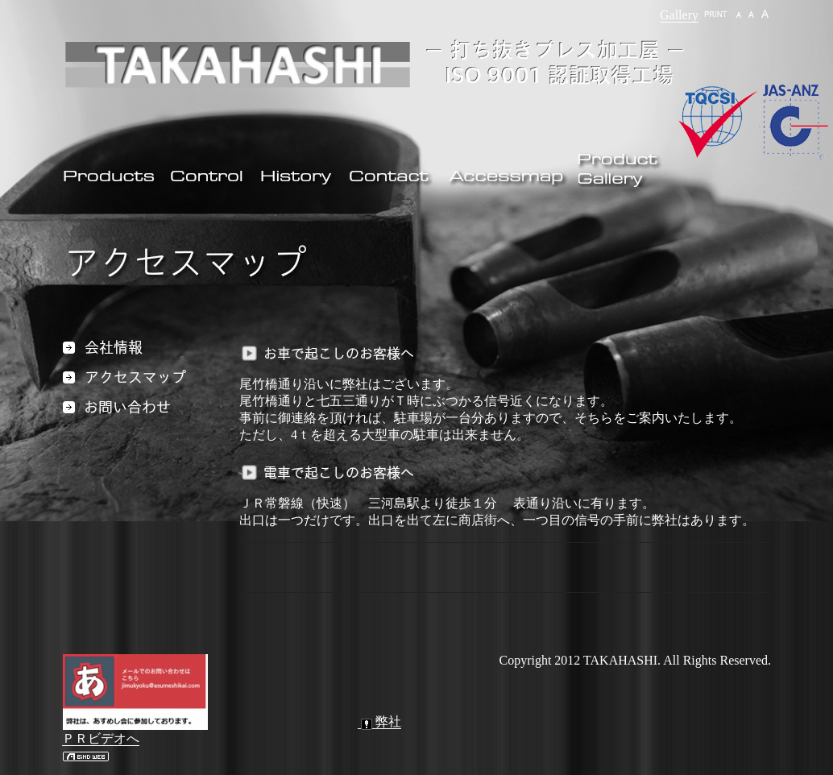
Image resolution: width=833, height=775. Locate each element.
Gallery (679, 15)
